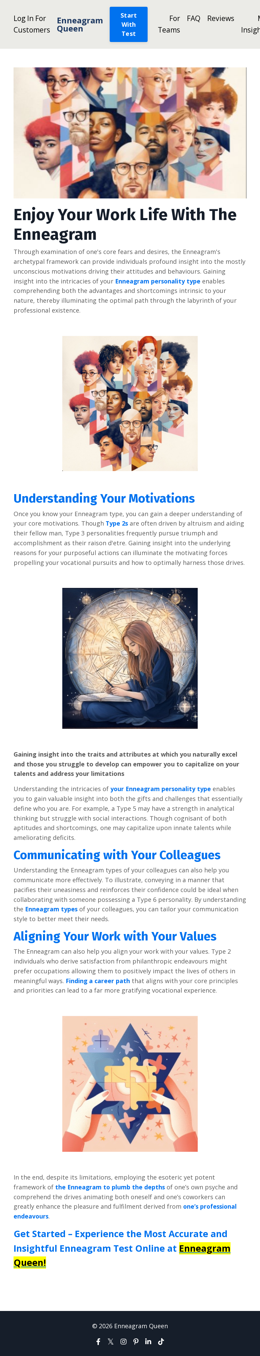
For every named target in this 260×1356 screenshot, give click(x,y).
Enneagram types (52, 909)
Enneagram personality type (158, 281)
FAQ (193, 18)
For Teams (169, 24)
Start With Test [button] (129, 24)
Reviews (220, 18)
